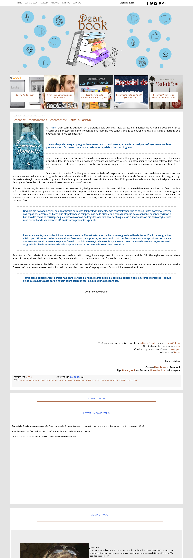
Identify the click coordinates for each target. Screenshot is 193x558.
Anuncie (55, 3)
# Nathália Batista (95, 380)
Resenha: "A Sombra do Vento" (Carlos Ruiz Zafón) (163, 96)
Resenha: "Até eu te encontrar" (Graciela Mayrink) (94, 96)
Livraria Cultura (171, 343)
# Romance (110, 380)
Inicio (19, 3)
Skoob (176, 352)
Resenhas (66, 3)
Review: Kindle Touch (25, 95)
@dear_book (128, 370)
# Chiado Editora (28, 380)
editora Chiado (148, 343)
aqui (178, 346)
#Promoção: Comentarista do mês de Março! (59, 96)
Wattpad (175, 349)
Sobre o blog (31, 3)
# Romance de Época (127, 380)
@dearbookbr (157, 370)
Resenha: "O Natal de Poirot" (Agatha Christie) (129, 96)
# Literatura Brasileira (50, 380)
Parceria (44, 3)
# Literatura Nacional (73, 380)
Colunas (77, 3)
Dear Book (160, 367)
